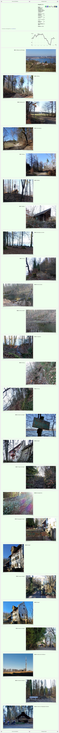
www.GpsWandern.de (13, 28)
